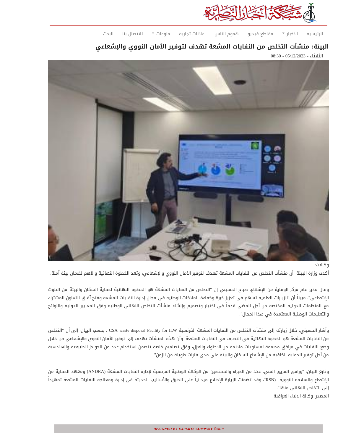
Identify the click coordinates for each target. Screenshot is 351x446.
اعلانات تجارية (179, 34)
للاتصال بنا (119, 34)
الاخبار (277, 34)
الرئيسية (302, 34)
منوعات (148, 34)
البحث (95, 34)
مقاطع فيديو (247, 34)
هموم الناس (214, 34)
